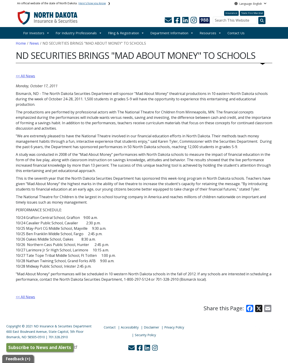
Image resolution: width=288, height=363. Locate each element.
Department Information (169, 33)
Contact (110, 327)
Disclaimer (151, 327)
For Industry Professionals (76, 33)
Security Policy (145, 335)
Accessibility (130, 327)
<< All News (25, 76)
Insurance (231, 13)
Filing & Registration (123, 33)
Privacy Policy (174, 327)
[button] (169, 21)
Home (21, 43)
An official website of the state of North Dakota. (61, 3)
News (34, 43)
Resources (208, 33)
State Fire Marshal (252, 13)
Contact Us (236, 33)
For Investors (33, 33)
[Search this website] (262, 20)
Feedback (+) (18, 358)
